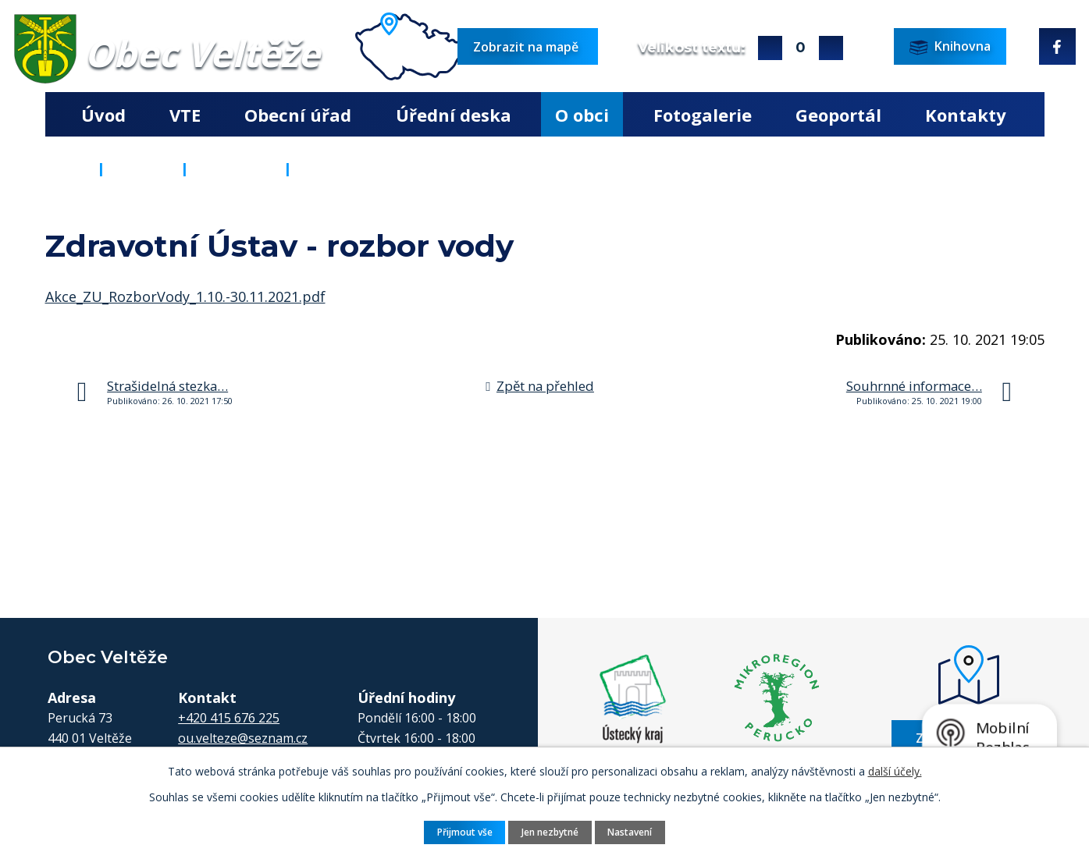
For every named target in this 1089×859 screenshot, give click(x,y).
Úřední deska (453, 114)
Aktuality (236, 168)
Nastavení (634, 831)
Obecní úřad (297, 114)
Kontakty (965, 114)
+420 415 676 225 (228, 717)
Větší (770, 48)
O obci (582, 114)
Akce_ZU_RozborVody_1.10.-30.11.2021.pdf (185, 296)
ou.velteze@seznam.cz (243, 738)
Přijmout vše (460, 831)
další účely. (895, 770)
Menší (831, 48)
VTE (185, 114)
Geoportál (838, 114)
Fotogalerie (702, 114)
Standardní (800, 48)
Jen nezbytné (550, 831)
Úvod (103, 114)
